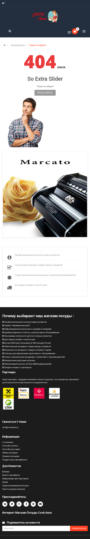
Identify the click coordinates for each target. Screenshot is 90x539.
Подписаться (79, 528)
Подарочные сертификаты (14, 460)
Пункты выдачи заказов (13, 489)
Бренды (6, 471)
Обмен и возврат (10, 453)
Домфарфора (18, 45)
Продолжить (45, 93)
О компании (7, 442)
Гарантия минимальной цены (15, 485)
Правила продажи (10, 456)
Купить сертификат (11, 475)
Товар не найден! (37, 45)
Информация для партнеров (15, 478)
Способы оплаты (10, 446)
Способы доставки (11, 449)
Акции (5, 482)
